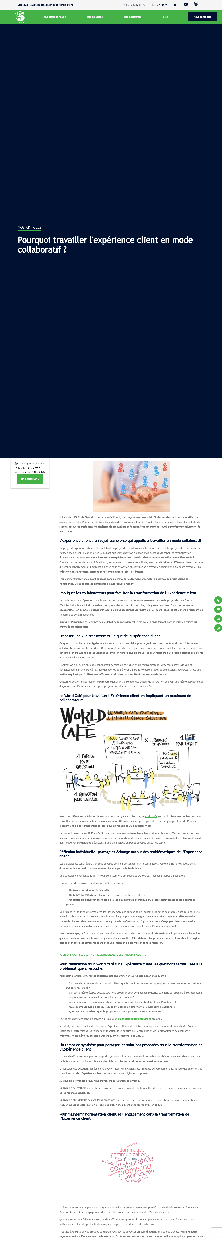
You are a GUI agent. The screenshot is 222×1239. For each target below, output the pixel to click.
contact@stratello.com (134, 5)
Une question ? (30, 479)
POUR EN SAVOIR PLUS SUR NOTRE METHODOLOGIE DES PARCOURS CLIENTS (102, 955)
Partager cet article (29, 463)
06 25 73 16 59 (160, 5)
